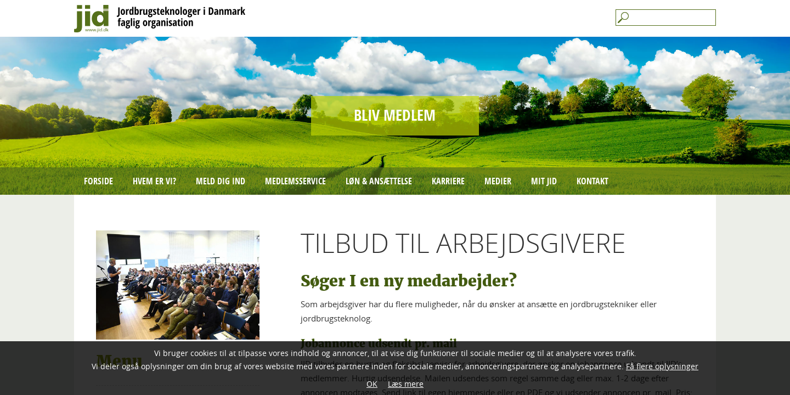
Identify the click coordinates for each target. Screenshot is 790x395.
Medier (497, 181)
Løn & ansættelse (379, 181)
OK (371, 384)
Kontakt (592, 181)
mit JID (544, 181)
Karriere (448, 181)
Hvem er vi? (154, 181)
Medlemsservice (295, 181)
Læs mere (406, 384)
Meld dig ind (220, 181)
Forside (98, 181)
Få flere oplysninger (662, 366)
